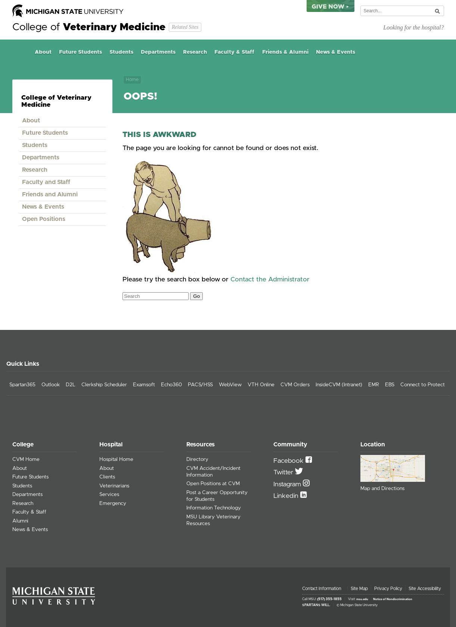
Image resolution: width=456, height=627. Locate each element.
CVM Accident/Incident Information (213, 472)
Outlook (50, 384)
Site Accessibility (425, 588)
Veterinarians (114, 486)
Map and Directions (382, 488)
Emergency (112, 503)
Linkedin (286, 496)
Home (21, 52)
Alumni (20, 521)
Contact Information (321, 588)
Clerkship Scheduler (104, 384)
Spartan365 (22, 384)
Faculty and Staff (46, 182)
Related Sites (185, 27)
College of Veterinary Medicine (56, 101)
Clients (107, 477)
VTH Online (261, 384)
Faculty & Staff (234, 52)
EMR (373, 384)
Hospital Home (116, 459)
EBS (389, 384)
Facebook (289, 461)
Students (121, 52)
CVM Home (26, 459)
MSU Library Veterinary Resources (213, 520)
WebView (230, 384)
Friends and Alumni (50, 194)
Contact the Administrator (270, 279)
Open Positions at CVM (213, 483)
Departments (158, 52)
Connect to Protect (422, 384)
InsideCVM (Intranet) (339, 384)
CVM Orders (295, 384)
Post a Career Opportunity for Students (217, 496)
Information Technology (213, 508)
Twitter (284, 472)
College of (88, 27)
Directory (197, 459)
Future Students (80, 52)
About (43, 52)
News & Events (335, 52)
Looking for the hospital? (413, 27)
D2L (70, 384)
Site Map (359, 588)
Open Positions (43, 219)
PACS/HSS (200, 384)
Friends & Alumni (285, 52)
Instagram (288, 484)
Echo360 (171, 384)
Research (195, 52)
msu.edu (362, 599)
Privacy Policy (388, 588)
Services (109, 494)
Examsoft (144, 384)
